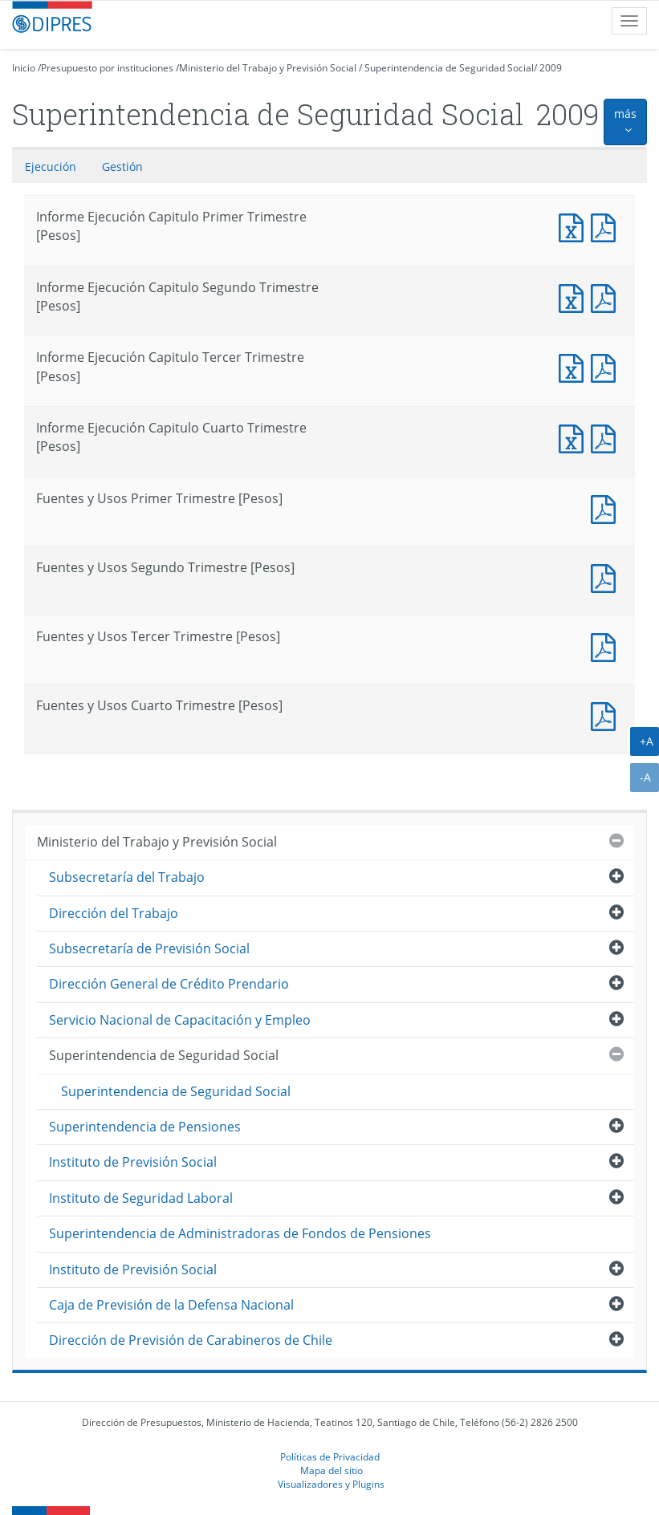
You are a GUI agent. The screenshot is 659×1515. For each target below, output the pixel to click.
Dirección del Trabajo (113, 913)
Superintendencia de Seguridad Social (449, 68)
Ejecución (50, 166)
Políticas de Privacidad (330, 1456)
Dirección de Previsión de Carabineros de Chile (190, 1340)
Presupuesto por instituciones (107, 68)
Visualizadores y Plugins (331, 1483)
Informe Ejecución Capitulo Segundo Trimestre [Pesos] (575, 296)
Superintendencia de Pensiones (145, 1126)
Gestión (122, 166)
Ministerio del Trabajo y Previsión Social (267, 68)
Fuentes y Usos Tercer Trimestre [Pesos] (607, 646)
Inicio (23, 68)
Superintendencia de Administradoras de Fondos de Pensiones (240, 1233)
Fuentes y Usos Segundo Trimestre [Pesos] (607, 576)
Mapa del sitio (331, 1470)
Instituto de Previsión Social (133, 1162)
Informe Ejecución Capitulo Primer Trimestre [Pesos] (575, 226)
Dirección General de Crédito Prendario (169, 984)
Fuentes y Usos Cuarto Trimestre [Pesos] (607, 715)
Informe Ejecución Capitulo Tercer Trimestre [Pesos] (575, 366)
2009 (550, 68)
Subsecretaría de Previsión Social (149, 948)
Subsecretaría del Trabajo (127, 877)
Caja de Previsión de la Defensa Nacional (171, 1305)
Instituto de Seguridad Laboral (141, 1198)
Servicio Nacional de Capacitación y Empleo (180, 1020)
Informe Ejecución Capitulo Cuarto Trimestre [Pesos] (575, 437)
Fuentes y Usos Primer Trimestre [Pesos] (607, 507)
